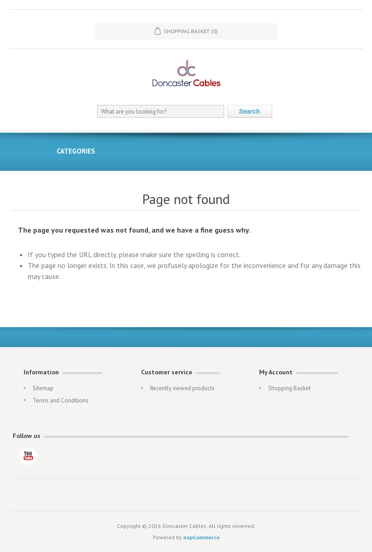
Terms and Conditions (60, 400)
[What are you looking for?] (160, 111)
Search (249, 111)
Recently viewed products (182, 388)
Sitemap (43, 388)
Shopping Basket (289, 388)
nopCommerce (201, 537)
